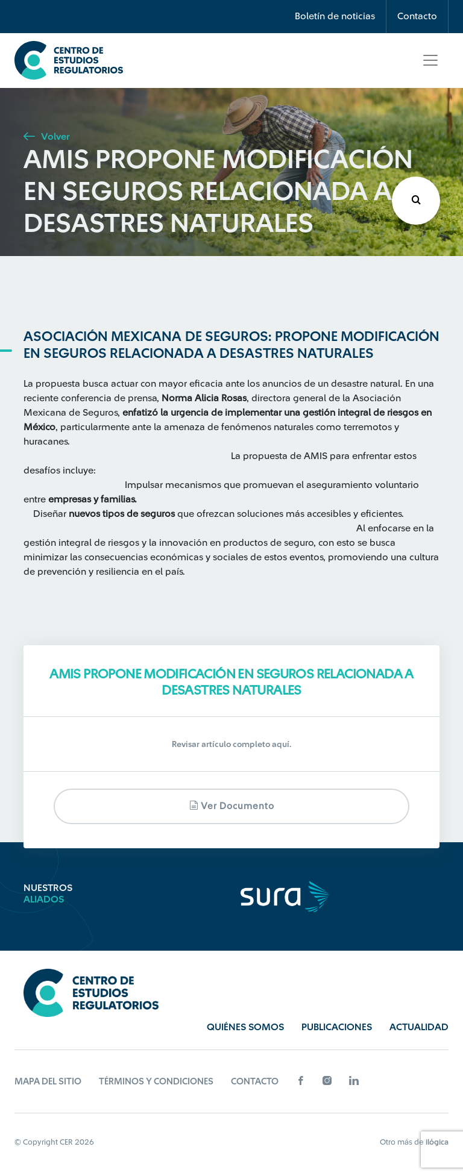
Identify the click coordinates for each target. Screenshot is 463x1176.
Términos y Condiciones (156, 1081)
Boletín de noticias (335, 16)
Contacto (417, 16)
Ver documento (231, 806)
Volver (46, 137)
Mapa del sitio (47, 1081)
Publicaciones (336, 1027)
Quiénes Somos (245, 1027)
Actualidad (419, 1027)
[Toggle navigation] (430, 60)
